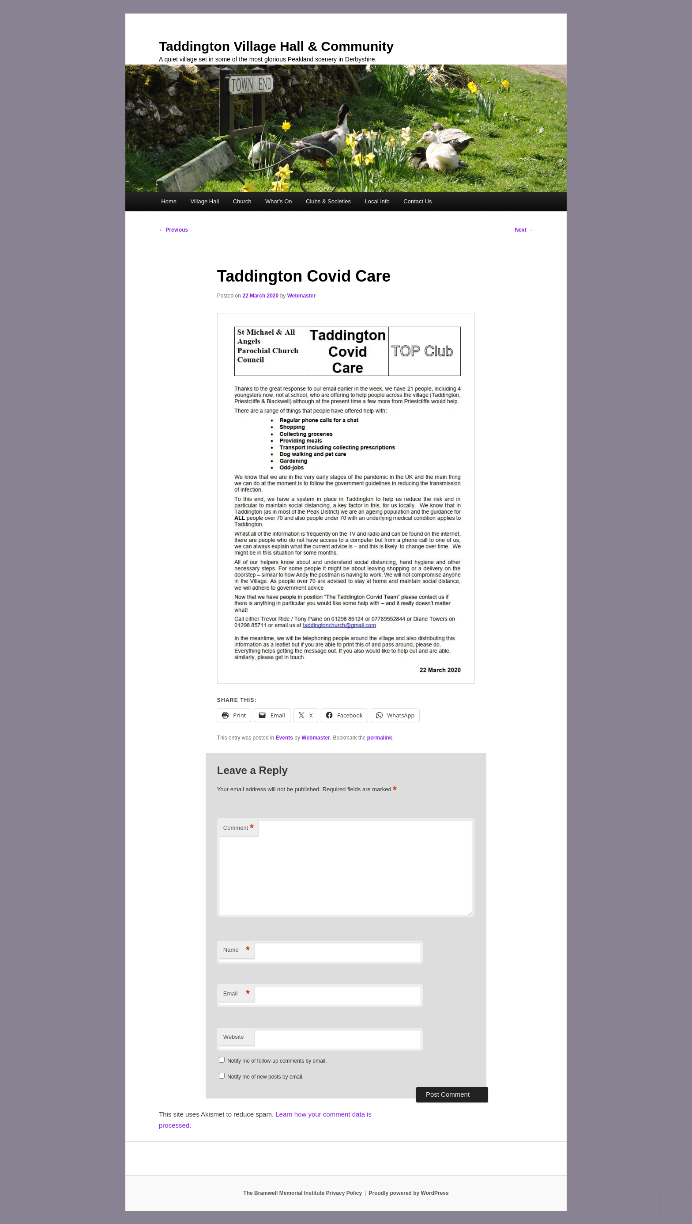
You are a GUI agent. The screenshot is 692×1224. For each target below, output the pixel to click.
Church (242, 201)
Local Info (377, 201)
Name (236, 950)
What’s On (278, 201)
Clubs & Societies (328, 201)
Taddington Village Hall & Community (276, 46)
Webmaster (301, 296)
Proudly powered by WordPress (409, 1193)
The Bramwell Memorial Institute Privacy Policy (302, 1193)
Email (236, 994)
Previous (173, 230)
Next (524, 230)
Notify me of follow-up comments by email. (277, 1061)
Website (233, 1036)
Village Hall (204, 201)
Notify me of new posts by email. (265, 1077)
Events (284, 738)
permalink (379, 738)
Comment (238, 828)
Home (169, 201)
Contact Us (417, 201)
